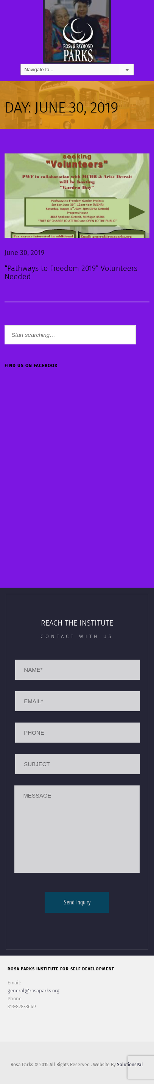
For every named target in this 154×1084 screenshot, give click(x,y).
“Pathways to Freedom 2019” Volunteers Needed (71, 272)
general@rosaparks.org (33, 990)
